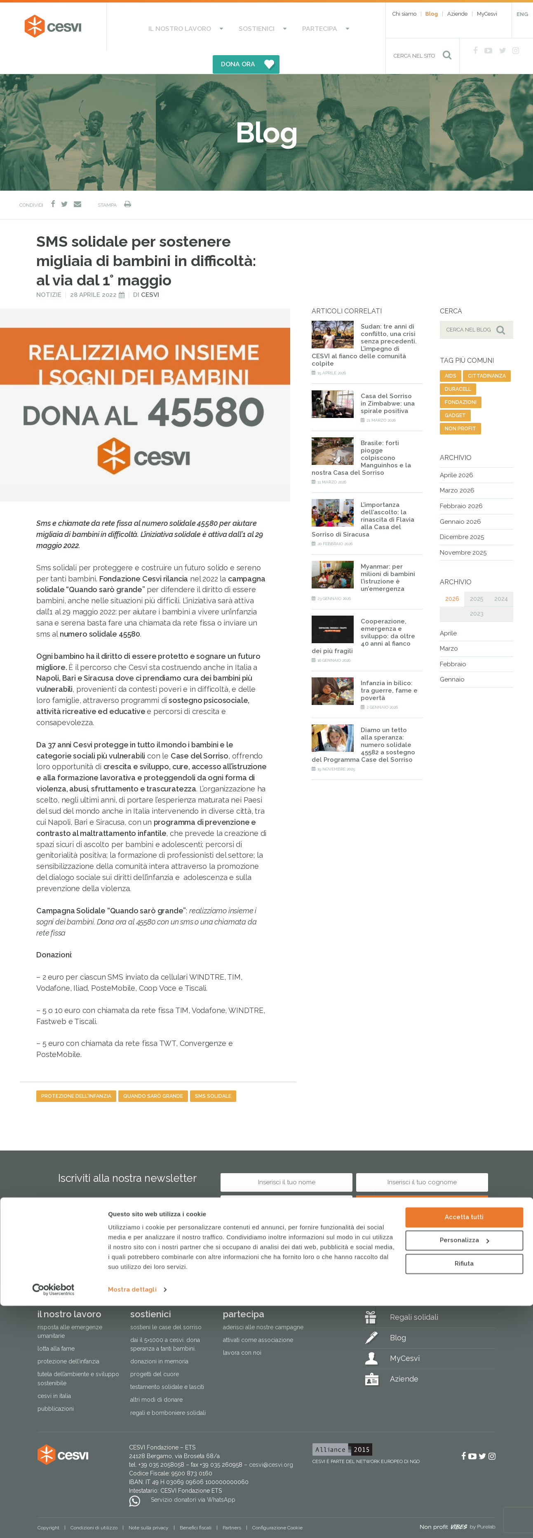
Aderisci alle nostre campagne (263, 1305)
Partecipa (273, 26)
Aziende (457, 14)
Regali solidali (414, 1295)
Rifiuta (464, 1496)
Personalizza (464, 1472)
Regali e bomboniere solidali (168, 1390)
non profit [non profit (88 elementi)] (460, 406)
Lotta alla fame (56, 1326)
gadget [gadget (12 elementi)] (455, 393)
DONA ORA (325, 26)
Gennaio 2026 (460, 499)
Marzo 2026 (457, 468)
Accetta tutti (464, 1449)
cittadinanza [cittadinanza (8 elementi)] (487, 354)
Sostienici (224, 26)
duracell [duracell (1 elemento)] (458, 367)
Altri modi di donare (156, 1377)
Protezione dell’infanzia (68, 1339)
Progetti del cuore (154, 1352)
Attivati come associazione (258, 1317)
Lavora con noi (242, 1330)
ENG (522, 14)
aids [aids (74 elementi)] (450, 354)
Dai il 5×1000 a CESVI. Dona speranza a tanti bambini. (165, 1322)
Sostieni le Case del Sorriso (166, 1305)
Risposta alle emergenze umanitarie (70, 1309)
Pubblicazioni (56, 1386)
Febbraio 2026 (461, 484)
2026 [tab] (452, 576)
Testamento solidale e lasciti (167, 1364)
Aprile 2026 (456, 453)
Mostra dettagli (132, 1522)
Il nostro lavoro (161, 26)
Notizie (48, 272)
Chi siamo (404, 14)
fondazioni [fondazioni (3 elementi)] (461, 380)
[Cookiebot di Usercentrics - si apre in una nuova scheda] (53, 1522)
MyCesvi (487, 14)
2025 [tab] (476, 576)
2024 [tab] (501, 576)
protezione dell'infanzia (76, 1074)
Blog (431, 14)
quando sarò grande (153, 1074)
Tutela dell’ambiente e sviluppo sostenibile (78, 1356)
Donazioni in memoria (159, 1339)
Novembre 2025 (463, 530)
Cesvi (150, 272)
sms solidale (213, 1074)
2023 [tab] (477, 591)
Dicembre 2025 (462, 514)
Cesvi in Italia (54, 1373)
